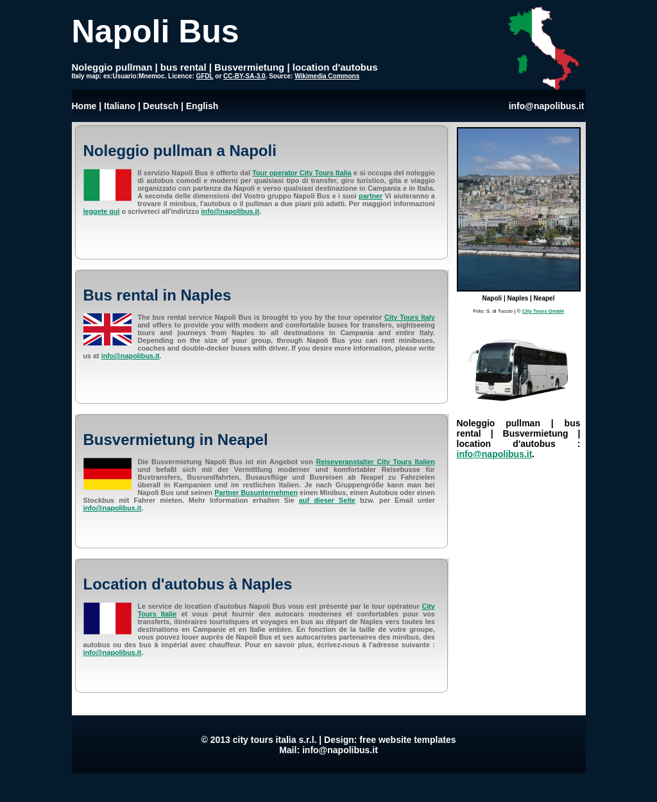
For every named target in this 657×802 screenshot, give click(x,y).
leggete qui (101, 211)
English (202, 106)
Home (84, 106)
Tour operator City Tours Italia (302, 173)
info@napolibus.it (546, 106)
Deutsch (160, 106)
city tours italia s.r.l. (275, 740)
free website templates (407, 740)
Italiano (119, 106)
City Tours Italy (409, 317)
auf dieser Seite (327, 500)
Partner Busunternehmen (256, 492)
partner (370, 196)
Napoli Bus (155, 31)
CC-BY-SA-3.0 (244, 76)
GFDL (204, 76)
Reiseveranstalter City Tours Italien (375, 462)
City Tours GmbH (543, 311)
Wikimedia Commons (326, 76)
